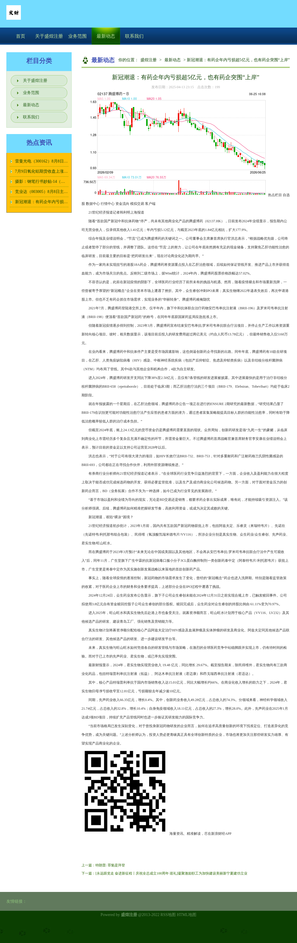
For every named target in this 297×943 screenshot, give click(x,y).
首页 (20, 36)
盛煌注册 (148, 60)
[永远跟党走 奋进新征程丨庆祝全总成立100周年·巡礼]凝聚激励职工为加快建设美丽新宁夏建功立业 (171, 873)
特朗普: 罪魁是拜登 (110, 865)
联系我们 (134, 36)
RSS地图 (168, 915)
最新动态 (106, 36)
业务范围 (77, 36)
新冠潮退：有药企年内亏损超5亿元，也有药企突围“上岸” (66, 202)
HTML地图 (187, 915)
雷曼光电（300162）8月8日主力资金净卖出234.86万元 (63, 161)
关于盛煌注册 (49, 36)
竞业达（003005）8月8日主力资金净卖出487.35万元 (61, 191)
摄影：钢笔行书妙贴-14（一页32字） (48, 181)
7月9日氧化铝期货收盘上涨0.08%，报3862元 (55, 171)
